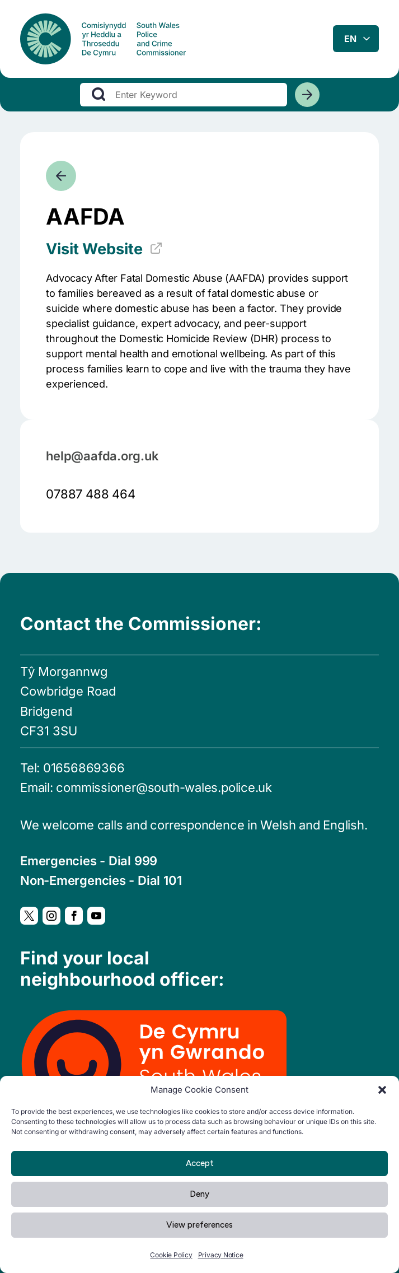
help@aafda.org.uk (102, 456)
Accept (200, 1163)
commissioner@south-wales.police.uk (164, 787)
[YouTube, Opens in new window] (96, 916)
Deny (199, 1194)
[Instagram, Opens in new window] (51, 916)
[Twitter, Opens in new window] (29, 916)
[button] (382, 1089)
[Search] (307, 94)
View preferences (199, 1225)
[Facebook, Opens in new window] (74, 916)
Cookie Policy (171, 1255)
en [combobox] (350, 38)
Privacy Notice (220, 1255)
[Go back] (61, 176)
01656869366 (84, 768)
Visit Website (104, 249)
